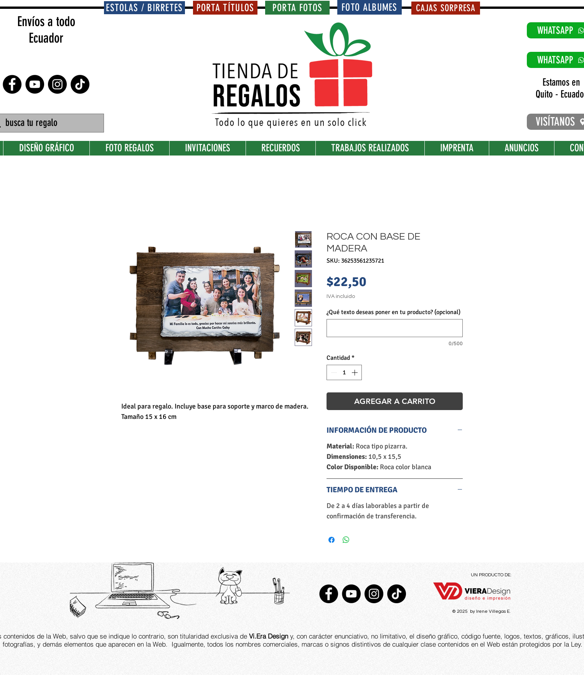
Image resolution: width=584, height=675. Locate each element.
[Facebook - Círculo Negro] (12, 84)
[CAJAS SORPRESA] (445, 8)
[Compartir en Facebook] (331, 539)
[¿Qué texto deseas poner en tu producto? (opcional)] (394, 328)
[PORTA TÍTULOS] (225, 8)
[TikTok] (80, 84)
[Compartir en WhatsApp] (346, 539)
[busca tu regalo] (46, 123)
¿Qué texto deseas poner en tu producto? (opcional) (393, 312)
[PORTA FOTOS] (297, 8)
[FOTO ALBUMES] (369, 7)
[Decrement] (333, 372)
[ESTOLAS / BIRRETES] (144, 7)
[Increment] (355, 372)
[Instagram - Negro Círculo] (57, 84)
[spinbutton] (344, 372)
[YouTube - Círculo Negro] (34, 84)
